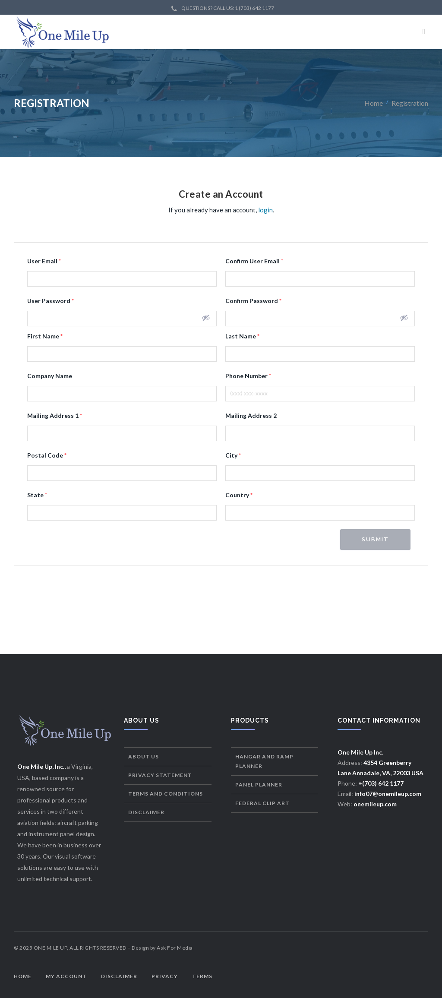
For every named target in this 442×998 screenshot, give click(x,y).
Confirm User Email (254, 261)
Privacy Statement (160, 775)
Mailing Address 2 (251, 415)
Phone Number (248, 375)
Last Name (242, 336)
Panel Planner (258, 784)
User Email (44, 261)
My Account (66, 976)
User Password (50, 300)
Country (239, 495)
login (265, 210)
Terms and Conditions (165, 793)
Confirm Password (253, 300)
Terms (202, 976)
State (37, 495)
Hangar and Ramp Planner (264, 761)
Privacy (165, 976)
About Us (143, 756)
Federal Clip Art (262, 803)
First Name (45, 336)
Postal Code (46, 455)
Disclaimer (146, 812)
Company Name (49, 375)
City (233, 455)
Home (373, 103)
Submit (375, 539)
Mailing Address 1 (54, 415)
